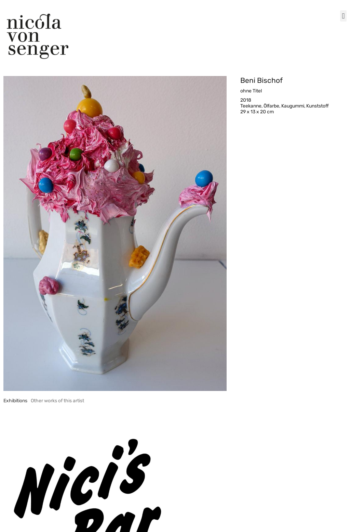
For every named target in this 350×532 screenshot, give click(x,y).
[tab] (15, 401)
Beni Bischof (261, 80)
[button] (343, 16)
